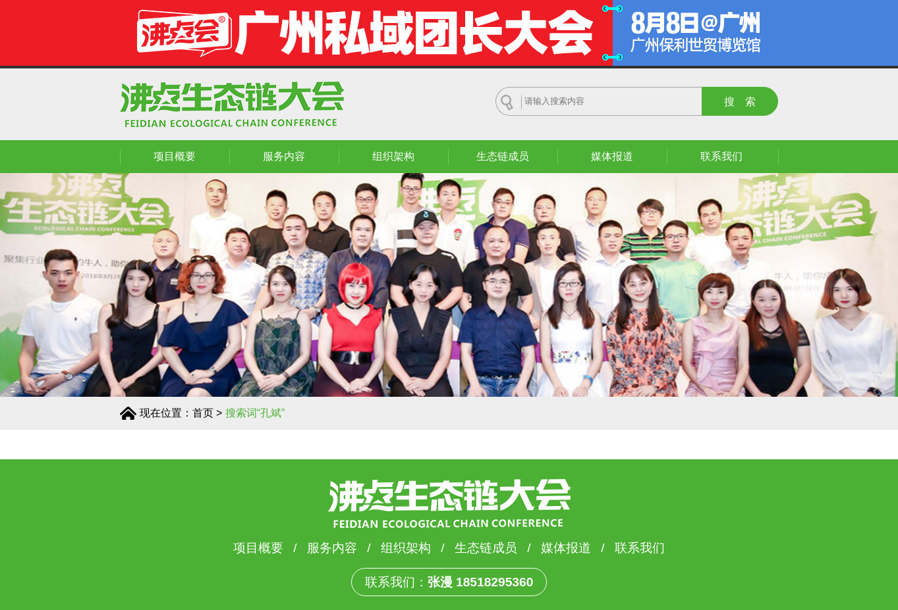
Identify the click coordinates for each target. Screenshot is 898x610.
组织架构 (393, 156)
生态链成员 (502, 156)
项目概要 (175, 156)
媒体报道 (612, 156)
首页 (202, 413)
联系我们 (721, 156)
